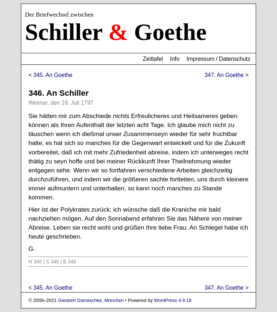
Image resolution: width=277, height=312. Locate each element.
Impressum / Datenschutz (218, 59)
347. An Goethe (224, 75)
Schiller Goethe (116, 32)
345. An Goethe (52, 75)
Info (174, 59)
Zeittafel (153, 59)
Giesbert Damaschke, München (91, 300)
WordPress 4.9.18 (173, 300)
